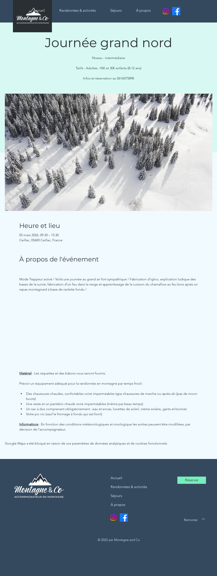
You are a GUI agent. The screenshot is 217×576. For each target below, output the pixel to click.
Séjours (116, 496)
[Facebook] (176, 11)
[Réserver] (191, 480)
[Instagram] (166, 11)
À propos (118, 505)
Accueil (116, 478)
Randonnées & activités (129, 487)
